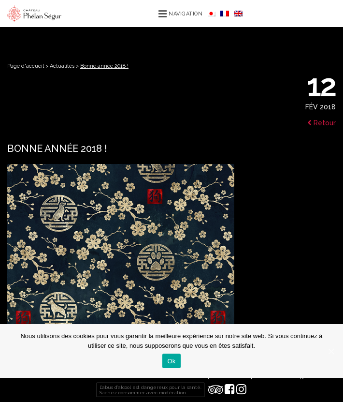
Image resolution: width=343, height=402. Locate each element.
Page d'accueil (25, 66)
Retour (321, 123)
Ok (171, 361)
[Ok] (331, 351)
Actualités (62, 66)
